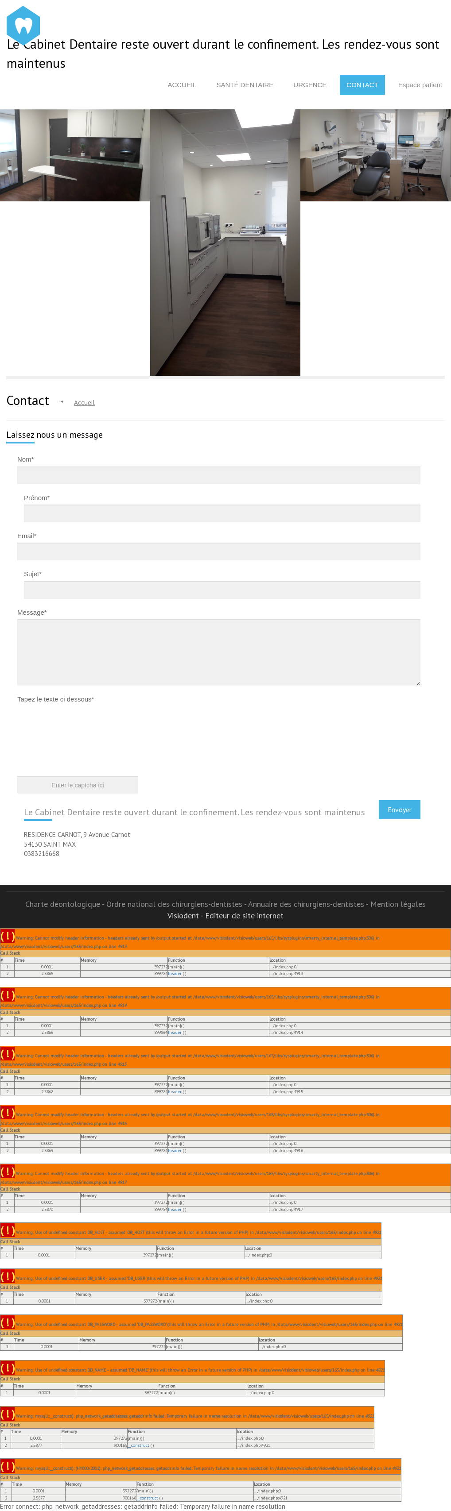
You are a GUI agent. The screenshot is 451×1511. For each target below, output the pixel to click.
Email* (26, 536)
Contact (362, 85)
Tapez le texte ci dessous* (55, 699)
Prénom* (37, 497)
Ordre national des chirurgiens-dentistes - (177, 904)
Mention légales (398, 904)
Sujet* (33, 574)
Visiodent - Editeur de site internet (225, 915)
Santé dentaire (244, 85)
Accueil (181, 85)
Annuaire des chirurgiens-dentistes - (309, 904)
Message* (32, 612)
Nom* (25, 459)
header (175, 973)
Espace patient (420, 85)
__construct (138, 1445)
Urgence (310, 85)
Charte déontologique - (65, 904)
